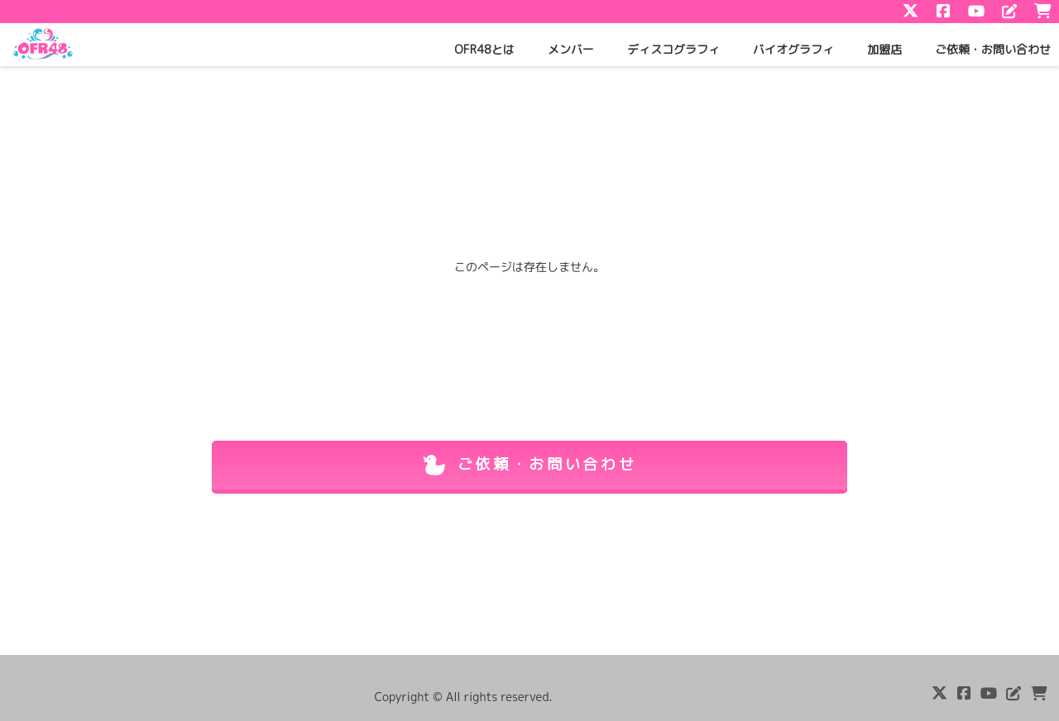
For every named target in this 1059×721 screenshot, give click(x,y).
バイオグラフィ (793, 49)
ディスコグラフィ (673, 49)
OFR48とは (484, 49)
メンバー (571, 49)
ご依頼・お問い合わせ (993, 49)
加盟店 (884, 49)
